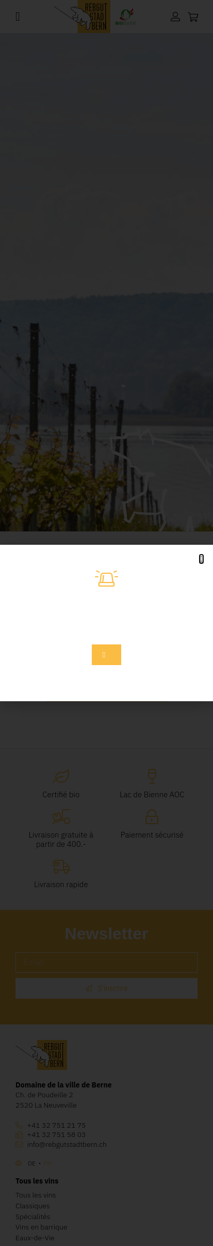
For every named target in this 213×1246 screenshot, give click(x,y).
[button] (201, 559)
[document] (106, 623)
